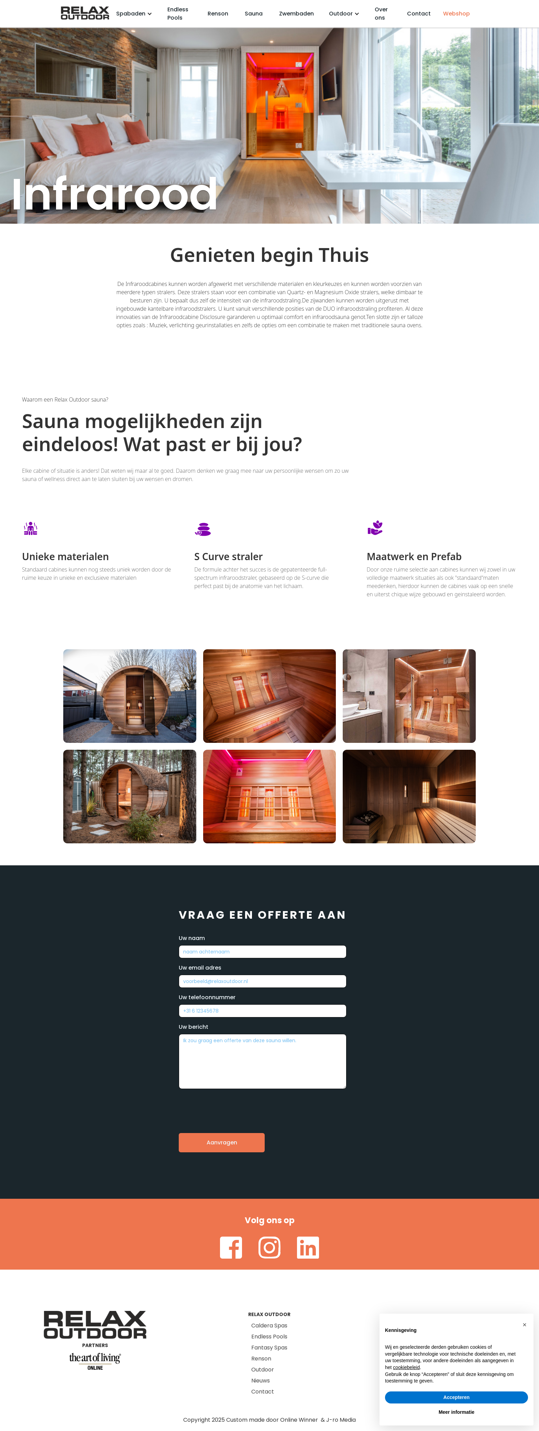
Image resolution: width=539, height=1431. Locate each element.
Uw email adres (200, 968)
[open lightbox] (129, 696)
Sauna (254, 14)
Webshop (456, 14)
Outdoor (262, 1370)
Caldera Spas (269, 1325)
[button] (134, 14)
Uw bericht (193, 1027)
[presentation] (231, 1105)
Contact (419, 14)
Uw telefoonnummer (207, 997)
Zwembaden (296, 14)
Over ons (381, 14)
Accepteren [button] (456, 1397)
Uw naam (192, 938)
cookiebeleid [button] (406, 1367)
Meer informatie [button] (456, 1412)
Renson (218, 14)
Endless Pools (177, 14)
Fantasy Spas (269, 1348)
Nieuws (260, 1381)
